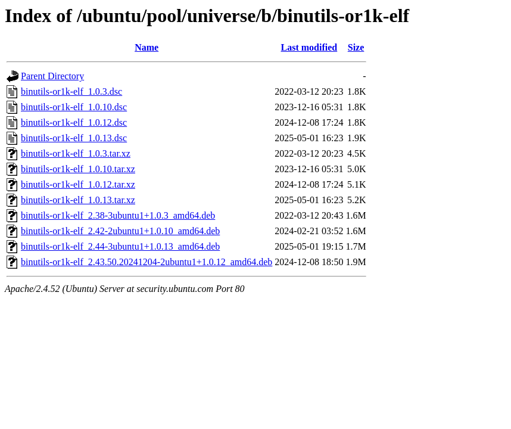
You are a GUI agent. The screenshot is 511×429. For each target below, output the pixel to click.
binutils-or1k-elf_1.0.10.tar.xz (78, 169)
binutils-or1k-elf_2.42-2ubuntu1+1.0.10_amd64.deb (120, 231)
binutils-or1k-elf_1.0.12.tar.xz (78, 184)
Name (146, 47)
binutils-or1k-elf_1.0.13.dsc (74, 138)
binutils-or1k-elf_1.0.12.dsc (74, 122)
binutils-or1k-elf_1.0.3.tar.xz (75, 153)
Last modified (309, 47)
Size (356, 47)
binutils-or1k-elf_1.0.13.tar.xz (78, 200)
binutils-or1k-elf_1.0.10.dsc (74, 107)
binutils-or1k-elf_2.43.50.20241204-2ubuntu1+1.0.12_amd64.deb (146, 262)
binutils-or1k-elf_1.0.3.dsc (71, 91)
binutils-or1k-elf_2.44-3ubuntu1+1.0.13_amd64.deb (120, 246)
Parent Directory (52, 76)
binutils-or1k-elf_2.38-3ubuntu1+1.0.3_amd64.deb (118, 215)
